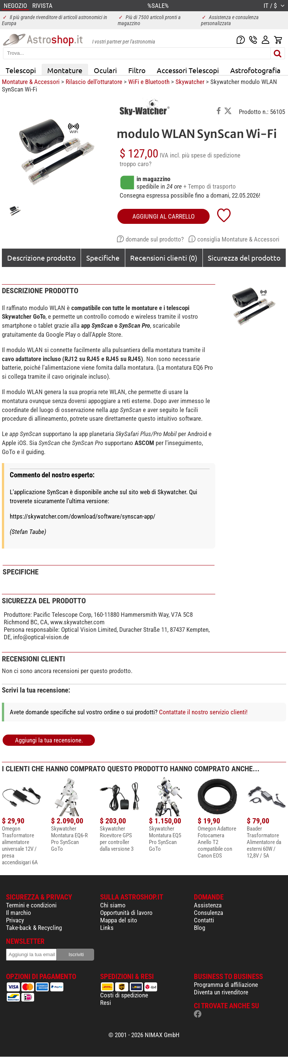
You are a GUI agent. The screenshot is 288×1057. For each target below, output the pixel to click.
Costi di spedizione (124, 995)
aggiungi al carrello (163, 216)
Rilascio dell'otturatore (94, 81)
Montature (64, 70)
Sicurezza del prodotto (244, 257)
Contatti (204, 920)
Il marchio (18, 912)
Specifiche (103, 257)
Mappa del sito (118, 920)
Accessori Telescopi (188, 70)
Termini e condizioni (31, 905)
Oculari (105, 70)
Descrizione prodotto (41, 257)
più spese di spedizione (211, 155)
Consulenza (208, 912)
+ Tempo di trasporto (209, 186)
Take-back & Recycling (34, 927)
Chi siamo (113, 905)
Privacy (15, 920)
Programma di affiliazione (226, 984)
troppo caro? (136, 164)
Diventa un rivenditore (221, 992)
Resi (105, 1002)
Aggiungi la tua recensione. (49, 740)
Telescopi (21, 70)
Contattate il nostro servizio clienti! (203, 712)
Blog (199, 927)
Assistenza (208, 905)
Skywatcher (190, 81)
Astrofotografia (255, 70)
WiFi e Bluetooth (149, 81)
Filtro (137, 70)
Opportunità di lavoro (126, 912)
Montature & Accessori (31, 81)
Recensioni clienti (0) (163, 257)
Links (107, 927)
